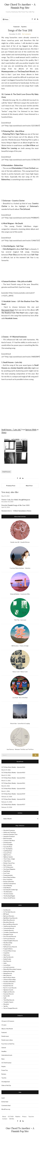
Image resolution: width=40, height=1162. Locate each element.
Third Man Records (8, 1000)
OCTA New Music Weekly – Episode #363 (13, 772)
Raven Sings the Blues (9, 877)
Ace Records (6, 910)
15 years (3, 1025)
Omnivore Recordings (9, 979)
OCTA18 (10, 1116)
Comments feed (5, 1105)
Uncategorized (5, 1081)
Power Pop (4, 1070)
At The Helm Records (9, 912)
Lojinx (5, 963)
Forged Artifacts (8, 949)
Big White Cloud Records (10, 918)
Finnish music (5, 1036)
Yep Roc (5, 1006)
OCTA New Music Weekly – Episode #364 (13, 767)
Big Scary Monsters (8, 916)
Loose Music (6, 965)
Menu (5, 19)
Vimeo (3, 432)
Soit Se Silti (6, 996)
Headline (3, 1051)
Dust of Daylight (8, 844)
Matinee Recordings (9, 971)
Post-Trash (6, 873)
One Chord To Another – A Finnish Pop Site (20, 6)
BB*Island (6, 914)
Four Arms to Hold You (7, 1044)
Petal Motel (6, 871)
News (3, 1059)
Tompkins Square (8, 1002)
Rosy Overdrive (7, 879)
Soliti (4, 998)
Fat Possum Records (9, 938)
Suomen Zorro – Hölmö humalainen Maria (16, 511)
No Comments (26, 34)
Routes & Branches (8, 881)
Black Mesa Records (9, 920)
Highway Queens (8, 857)
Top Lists (31, 1116)
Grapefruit (6, 953)
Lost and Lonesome (8, 967)
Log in (3, 1098)
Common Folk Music (9, 840)
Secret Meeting (7, 885)
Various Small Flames (9, 898)
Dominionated (7, 842)
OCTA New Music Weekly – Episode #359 (13, 794)
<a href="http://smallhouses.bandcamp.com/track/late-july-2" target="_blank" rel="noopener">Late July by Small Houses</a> (20, 388)
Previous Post (10, 485)
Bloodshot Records (8, 922)
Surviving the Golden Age (10, 889)
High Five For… (7, 855)
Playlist (3, 1066)
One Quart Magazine (9, 869)
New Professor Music (9, 977)
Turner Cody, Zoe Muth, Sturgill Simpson (15, 500)
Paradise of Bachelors (9, 981)
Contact (4, 1119)
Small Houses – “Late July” (11, 429)
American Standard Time (10, 834)
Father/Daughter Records (10, 940)
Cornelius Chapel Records (10, 932)
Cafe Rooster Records (9, 926)
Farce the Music (7, 846)
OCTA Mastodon (8, 867)
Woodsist (6, 1004)
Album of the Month (7, 1028)
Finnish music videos (7, 1040)
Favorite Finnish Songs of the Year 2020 (15, 505)
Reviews (3, 1074)
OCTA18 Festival (6, 1062)
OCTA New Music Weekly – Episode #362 (13, 778)
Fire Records (6, 945)
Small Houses (6, 471)
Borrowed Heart (7, 310)
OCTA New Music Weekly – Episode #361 (13, 783)
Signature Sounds (8, 990)
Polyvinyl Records (8, 983)
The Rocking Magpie (9, 896)
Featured (16, 26)
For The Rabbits (7, 849)
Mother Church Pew (9, 863)
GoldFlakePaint (7, 851)
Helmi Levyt (6, 955)
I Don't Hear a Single (9, 859)
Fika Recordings (7, 942)
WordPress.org (5, 1109)
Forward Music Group (9, 951)
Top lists (24, 26)
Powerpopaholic (8, 875)
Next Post (29, 485)
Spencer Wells (30, 429)
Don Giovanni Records (9, 936)
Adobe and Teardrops (9, 832)
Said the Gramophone (9, 883)
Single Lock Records (8, 992)
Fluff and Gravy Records (10, 947)
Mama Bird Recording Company (12, 969)
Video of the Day (6, 1085)
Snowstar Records (8, 994)
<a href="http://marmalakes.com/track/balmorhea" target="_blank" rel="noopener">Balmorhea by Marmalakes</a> (20, 189)
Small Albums (7, 887)
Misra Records (7, 975)
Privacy (24, 1116)
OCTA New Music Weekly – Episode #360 (13, 788)
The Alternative (7, 891)
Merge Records (7, 973)
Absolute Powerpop (9, 830)
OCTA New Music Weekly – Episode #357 (13, 804)
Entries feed (4, 1101)
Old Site (11, 1119)
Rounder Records (8, 985)
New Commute (7, 865)
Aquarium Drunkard (9, 836)
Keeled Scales (7, 959)
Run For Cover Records (9, 988)
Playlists (17, 1116)
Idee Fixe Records (8, 957)
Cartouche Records (8, 928)
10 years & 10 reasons (7, 1021)
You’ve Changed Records (10, 1008)
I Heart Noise (7, 861)
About (4, 1116)
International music (6, 1055)
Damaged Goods (8, 934)
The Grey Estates (8, 894)
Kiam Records (7, 961)
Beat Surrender (7, 838)
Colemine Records (8, 930)
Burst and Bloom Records (10, 924)
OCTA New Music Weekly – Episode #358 (13, 799)
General (3, 1047)
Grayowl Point (7, 853)
